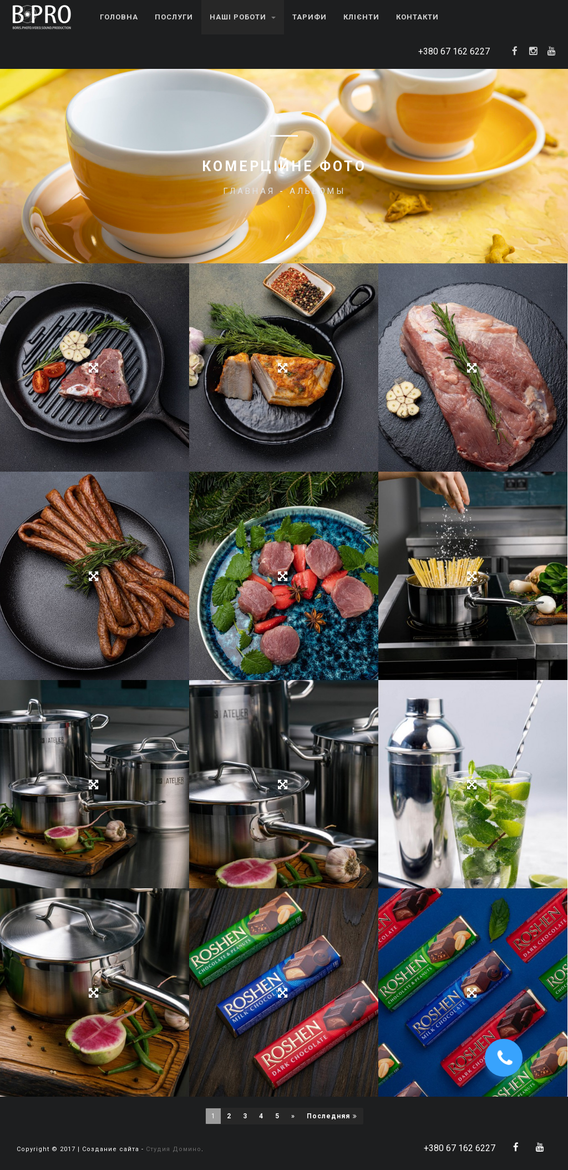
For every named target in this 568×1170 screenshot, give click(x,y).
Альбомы (318, 191)
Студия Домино (173, 1149)
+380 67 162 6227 (454, 51)
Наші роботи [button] (243, 17)
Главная (249, 191)
